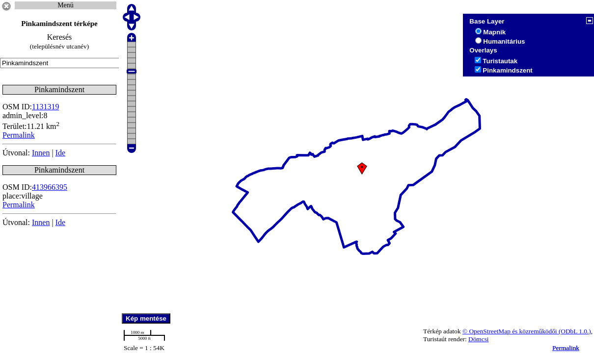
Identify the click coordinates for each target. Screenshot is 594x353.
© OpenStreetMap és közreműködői (510, 331)
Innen (41, 153)
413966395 (49, 187)
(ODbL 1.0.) (575, 331)
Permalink (565, 348)
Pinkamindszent (507, 70)
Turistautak (500, 61)
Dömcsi (478, 339)
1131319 (45, 106)
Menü (65, 5)
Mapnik (494, 32)
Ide (60, 153)
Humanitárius (504, 41)
